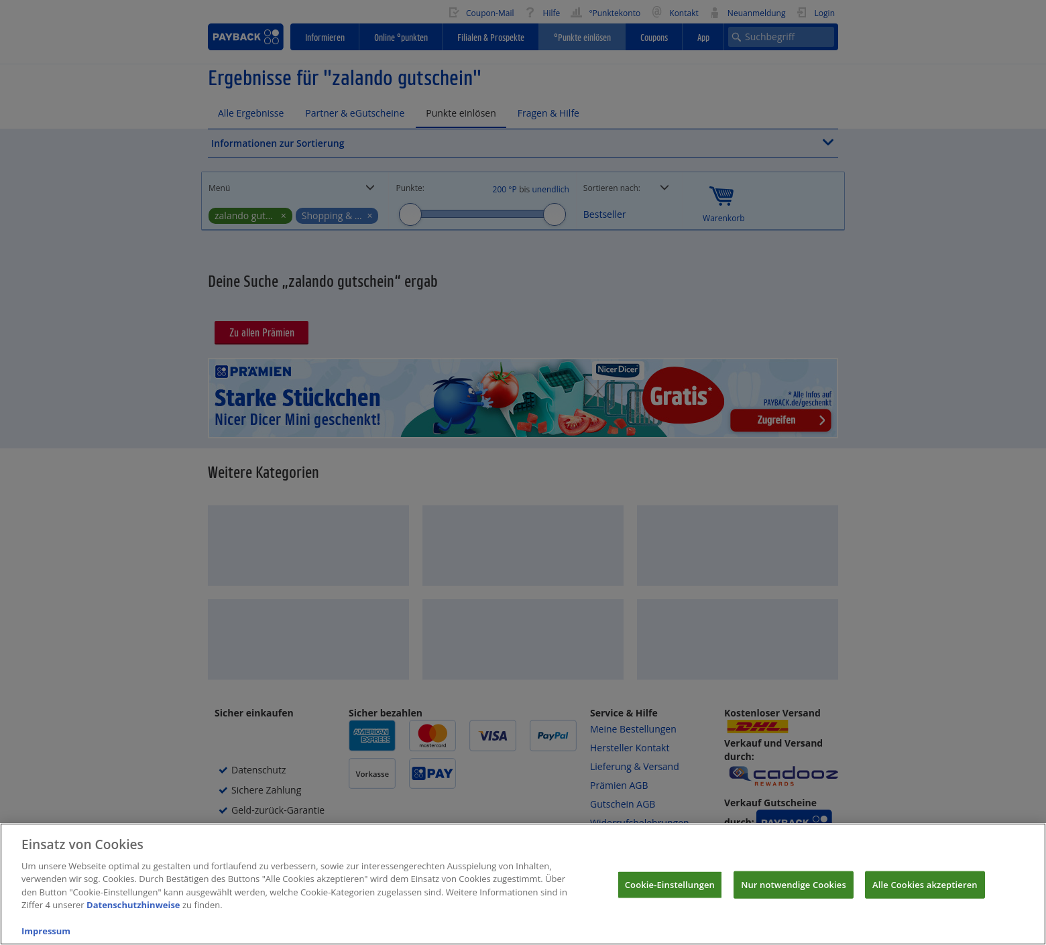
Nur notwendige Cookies (793, 897)
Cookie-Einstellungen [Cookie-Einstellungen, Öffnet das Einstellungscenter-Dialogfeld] (670, 897)
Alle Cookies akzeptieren (925, 897)
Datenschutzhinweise (133, 917)
